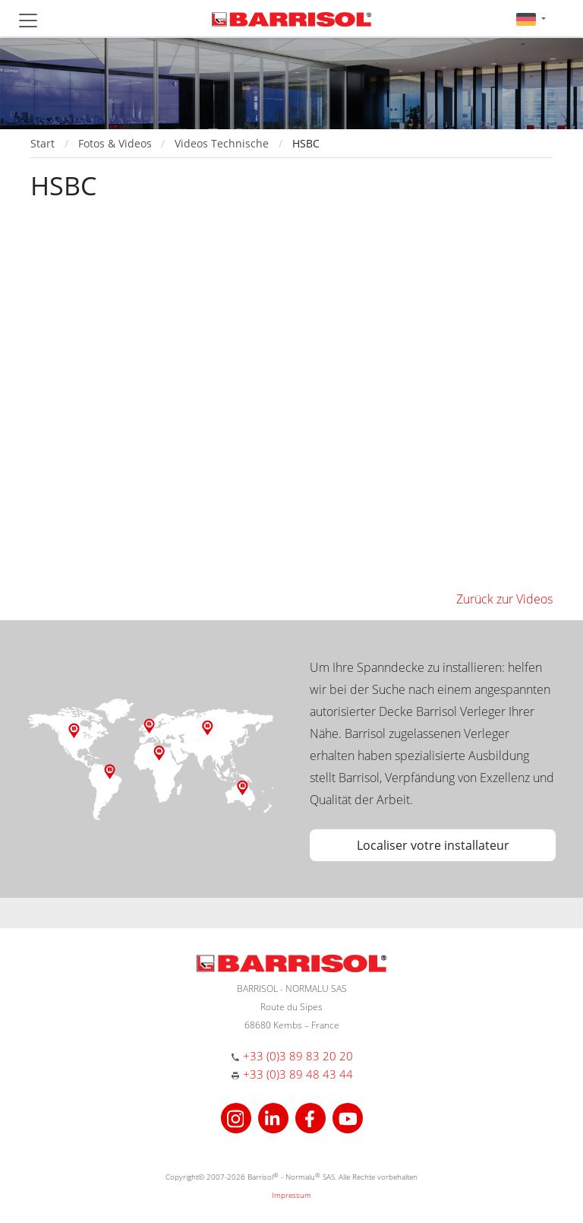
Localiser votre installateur (433, 845)
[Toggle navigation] (28, 20)
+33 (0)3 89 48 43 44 (298, 1074)
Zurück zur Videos (504, 599)
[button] (531, 18)
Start (42, 143)
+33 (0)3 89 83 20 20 (298, 1055)
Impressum (291, 1195)
